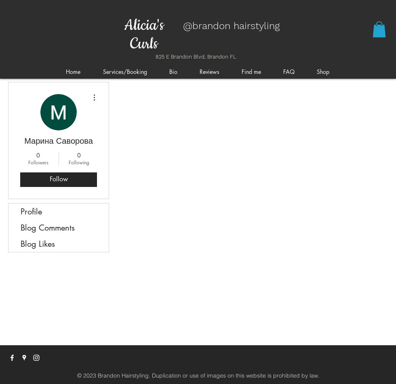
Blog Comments (48, 227)
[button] (379, 29)
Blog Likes (38, 244)
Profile (31, 211)
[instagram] (36, 358)
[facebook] (12, 358)
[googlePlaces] (24, 358)
